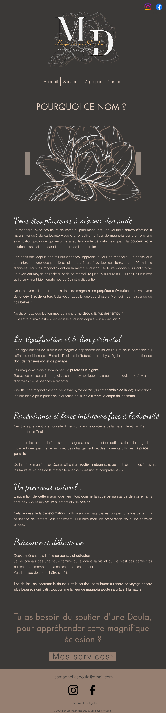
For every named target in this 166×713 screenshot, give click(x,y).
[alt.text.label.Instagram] (147, 6)
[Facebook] (159, 6)
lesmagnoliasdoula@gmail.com (83, 676)
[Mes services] (83, 656)
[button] (83, 163)
